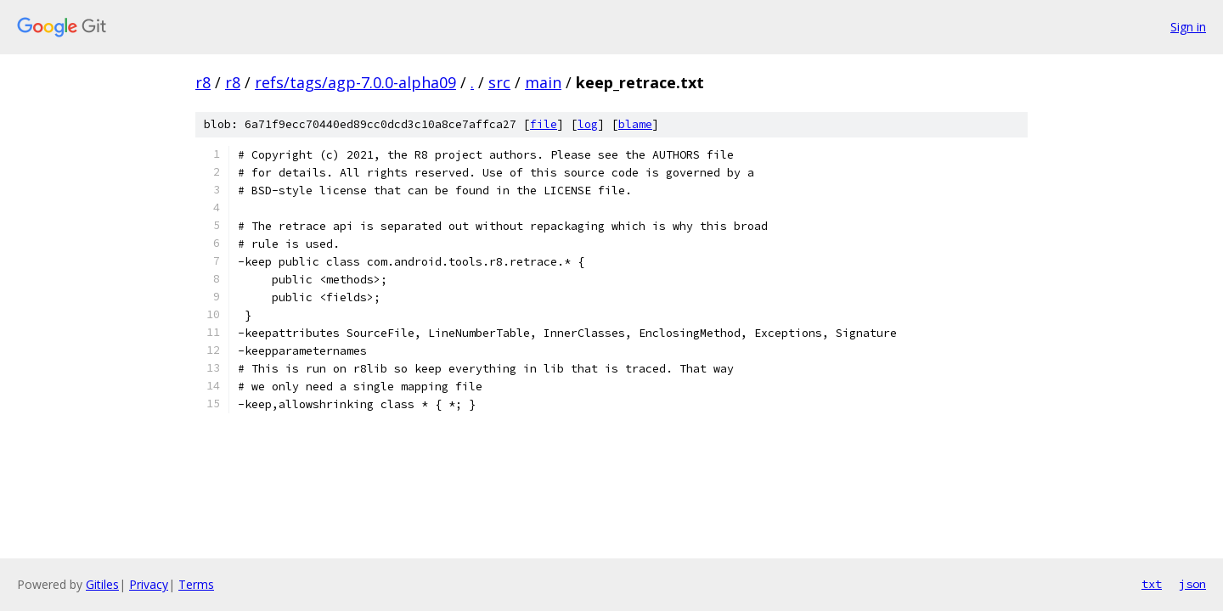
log (588, 124)
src (499, 82)
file (543, 124)
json (1192, 583)
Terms (196, 584)
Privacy (148, 584)
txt (1151, 583)
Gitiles (102, 584)
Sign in (1188, 27)
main (543, 82)
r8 (203, 82)
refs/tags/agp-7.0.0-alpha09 (355, 82)
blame (635, 124)
